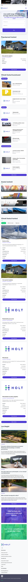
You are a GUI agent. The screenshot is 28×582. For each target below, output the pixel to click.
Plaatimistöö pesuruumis (8, 318)
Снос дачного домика (7, 56)
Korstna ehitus (5, 241)
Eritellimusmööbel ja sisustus (6, 556)
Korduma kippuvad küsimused (6, 562)
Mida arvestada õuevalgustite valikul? (10, 495)
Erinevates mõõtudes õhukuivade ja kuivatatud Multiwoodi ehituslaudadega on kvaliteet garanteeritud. (12, 448)
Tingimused (3, 564)
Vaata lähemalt (14, 69)
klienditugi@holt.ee (4, 570)
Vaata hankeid (14, 519)
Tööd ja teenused (4, 552)
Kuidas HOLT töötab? (5, 560)
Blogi (2, 5)
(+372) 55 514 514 (4, 572)
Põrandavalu (5, 357)
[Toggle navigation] (26, 8)
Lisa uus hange (14, 534)
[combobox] (14, 22)
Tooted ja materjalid (4, 554)
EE (25, 5)
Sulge (2, 580)
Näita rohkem (14, 174)
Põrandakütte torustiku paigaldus (10, 396)
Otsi (14, 30)
